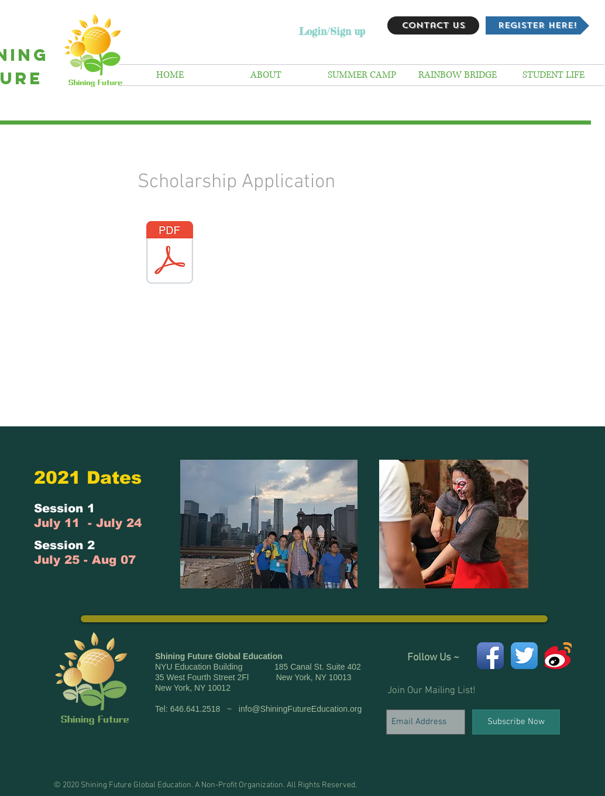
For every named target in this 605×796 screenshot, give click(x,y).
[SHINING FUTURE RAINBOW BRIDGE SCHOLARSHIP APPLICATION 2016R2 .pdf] (169, 254)
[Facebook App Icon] (490, 655)
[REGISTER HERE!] (537, 25)
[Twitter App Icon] (524, 655)
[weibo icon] (558, 655)
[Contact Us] (433, 25)
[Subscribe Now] (516, 722)
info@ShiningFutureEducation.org (300, 709)
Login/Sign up (332, 31)
